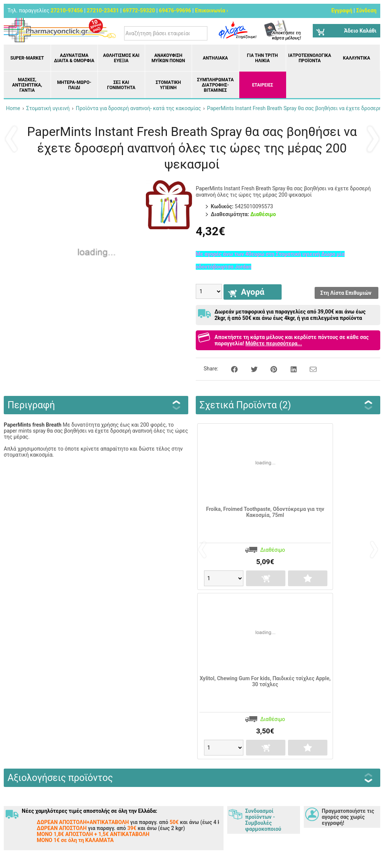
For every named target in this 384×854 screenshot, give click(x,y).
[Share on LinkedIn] (289, 369)
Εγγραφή (341, 10)
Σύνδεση (366, 10)
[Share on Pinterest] (269, 369)
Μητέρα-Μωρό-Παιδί (74, 85)
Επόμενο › (372, 139)
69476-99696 (175, 10)
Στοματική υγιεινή (168, 85)
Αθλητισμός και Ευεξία (121, 58)
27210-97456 (67, 10)
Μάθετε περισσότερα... (273, 343)
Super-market (27, 58)
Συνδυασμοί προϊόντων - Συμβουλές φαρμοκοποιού (263, 820)
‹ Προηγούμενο (11, 139)
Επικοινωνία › (211, 10)
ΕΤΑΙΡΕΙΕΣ (262, 85)
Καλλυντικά (356, 58)
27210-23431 (103, 10)
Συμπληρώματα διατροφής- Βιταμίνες (215, 85)
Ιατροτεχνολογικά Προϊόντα (309, 58)
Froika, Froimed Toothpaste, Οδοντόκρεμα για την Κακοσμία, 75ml (265, 512)
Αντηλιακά (215, 58)
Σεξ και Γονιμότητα (121, 85)
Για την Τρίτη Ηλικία (262, 58)
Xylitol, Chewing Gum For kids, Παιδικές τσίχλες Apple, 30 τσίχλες (265, 681)
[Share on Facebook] (230, 369)
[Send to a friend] (308, 369)
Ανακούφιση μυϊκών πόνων (168, 58)
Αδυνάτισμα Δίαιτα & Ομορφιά (74, 58)
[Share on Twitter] (250, 369)
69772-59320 (139, 10)
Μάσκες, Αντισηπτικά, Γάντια (27, 85)
